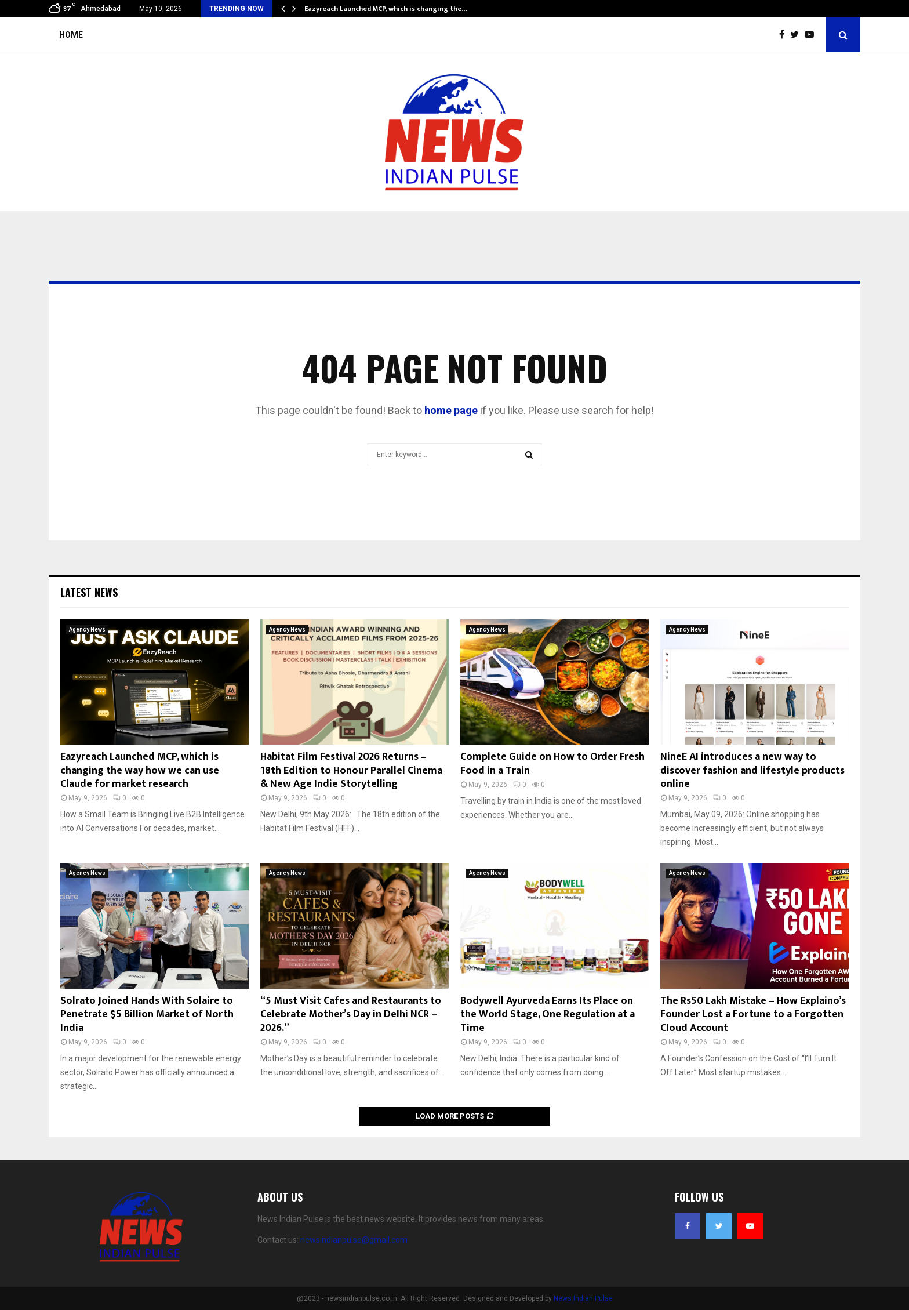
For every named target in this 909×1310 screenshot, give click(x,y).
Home (71, 34)
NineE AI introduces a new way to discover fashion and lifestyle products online (752, 770)
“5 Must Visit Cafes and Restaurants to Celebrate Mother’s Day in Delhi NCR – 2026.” (350, 1014)
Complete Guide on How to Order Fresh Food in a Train (552, 763)
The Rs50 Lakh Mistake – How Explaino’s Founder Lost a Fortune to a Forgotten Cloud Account (753, 1014)
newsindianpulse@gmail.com (354, 1239)
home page (451, 410)
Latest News (89, 592)
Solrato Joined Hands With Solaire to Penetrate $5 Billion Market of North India (147, 1014)
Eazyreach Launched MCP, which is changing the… (385, 8)
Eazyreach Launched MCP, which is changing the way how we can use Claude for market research (139, 770)
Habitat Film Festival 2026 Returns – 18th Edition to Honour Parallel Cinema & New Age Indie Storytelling (351, 770)
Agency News (87, 629)
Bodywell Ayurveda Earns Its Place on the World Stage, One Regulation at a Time (547, 1014)
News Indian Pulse (583, 1298)
